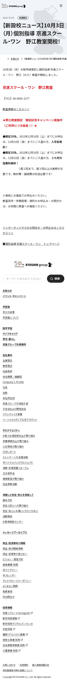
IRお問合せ (8, 596)
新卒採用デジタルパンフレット (18, 623)
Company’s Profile (13, 382)
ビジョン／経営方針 (13, 559)
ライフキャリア (10, 333)
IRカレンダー (9, 575)
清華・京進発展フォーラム (16, 468)
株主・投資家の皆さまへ (15, 554)
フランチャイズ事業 (12, 414)
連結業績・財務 (10, 564)
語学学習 (7, 328)
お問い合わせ (9, 664)
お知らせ (15, 58)
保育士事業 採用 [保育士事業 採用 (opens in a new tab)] (11, 639)
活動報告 (7, 516)
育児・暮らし (9, 339)
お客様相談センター (13, 521)
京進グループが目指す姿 (15, 403)
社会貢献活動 (10, 484)
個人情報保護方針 (40, 664)
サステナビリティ (11, 430)
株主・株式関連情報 (13, 548)
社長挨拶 (7, 371)
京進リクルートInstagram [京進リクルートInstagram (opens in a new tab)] (16, 613)
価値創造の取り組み (13, 478)
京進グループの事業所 (14, 344)
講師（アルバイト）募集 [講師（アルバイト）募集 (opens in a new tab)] (14, 634)
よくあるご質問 (10, 586)
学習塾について (11, 317)
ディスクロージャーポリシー (17, 580)
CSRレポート (9, 451)
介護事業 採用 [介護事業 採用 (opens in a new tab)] (10, 650)
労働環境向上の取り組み (16, 441)
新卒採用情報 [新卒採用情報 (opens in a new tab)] (10, 618)
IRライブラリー (10, 570)
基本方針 (7, 500)
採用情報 (7, 607)
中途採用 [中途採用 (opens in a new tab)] (7, 629)
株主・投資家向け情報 (14, 543)
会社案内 (7, 355)
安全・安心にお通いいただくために (20, 511)
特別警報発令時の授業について (18, 670)
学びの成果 (9, 312)
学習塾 (6, 306)
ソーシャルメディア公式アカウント (20, 419)
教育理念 (7, 366)
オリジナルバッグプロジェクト (18, 462)
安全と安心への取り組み (15, 505)
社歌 (5, 392)
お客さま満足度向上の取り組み (19, 435)
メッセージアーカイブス (15, 532)
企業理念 (7, 360)
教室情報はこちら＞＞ (16, 109)
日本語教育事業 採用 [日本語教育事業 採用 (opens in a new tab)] (14, 645)
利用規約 (24, 664)
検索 (57, 278)
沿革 (5, 387)
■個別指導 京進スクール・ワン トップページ (31, 244)
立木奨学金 (9, 473)
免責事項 (7, 591)
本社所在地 (9, 398)
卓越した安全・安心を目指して (18, 494)
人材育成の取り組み (13, 446)
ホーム (4, 59)
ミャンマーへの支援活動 (15, 457)
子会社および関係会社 (14, 409)
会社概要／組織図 (12, 376)
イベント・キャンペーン (14, 296)
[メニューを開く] (61, 6)
